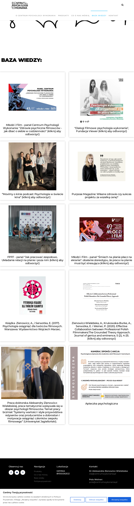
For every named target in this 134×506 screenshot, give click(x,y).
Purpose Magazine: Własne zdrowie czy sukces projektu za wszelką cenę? (101, 196)
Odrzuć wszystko (96, 500)
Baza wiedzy (99, 15)
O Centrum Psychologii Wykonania (36, 15)
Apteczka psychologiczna (101, 403)
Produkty (63, 15)
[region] (67, 497)
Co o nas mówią (80, 15)
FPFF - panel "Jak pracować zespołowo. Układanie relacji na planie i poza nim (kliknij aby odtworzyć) (32, 260)
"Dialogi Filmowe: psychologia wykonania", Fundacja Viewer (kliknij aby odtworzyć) (101, 129)
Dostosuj (77, 500)
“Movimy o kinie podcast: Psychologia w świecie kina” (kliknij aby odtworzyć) (32, 196)
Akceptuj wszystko (119, 500)
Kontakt (113, 15)
